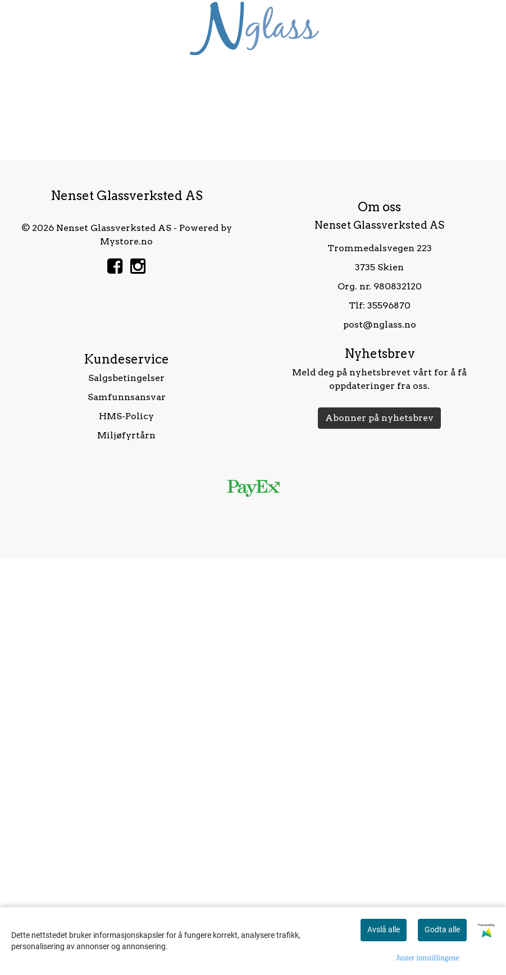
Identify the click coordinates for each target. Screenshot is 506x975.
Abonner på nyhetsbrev (379, 833)
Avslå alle (383, 929)
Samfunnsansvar (127, 813)
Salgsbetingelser (126, 793)
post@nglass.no (379, 740)
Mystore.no (126, 657)
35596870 (389, 721)
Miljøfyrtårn (126, 851)
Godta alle (442, 929)
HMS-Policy (126, 832)
